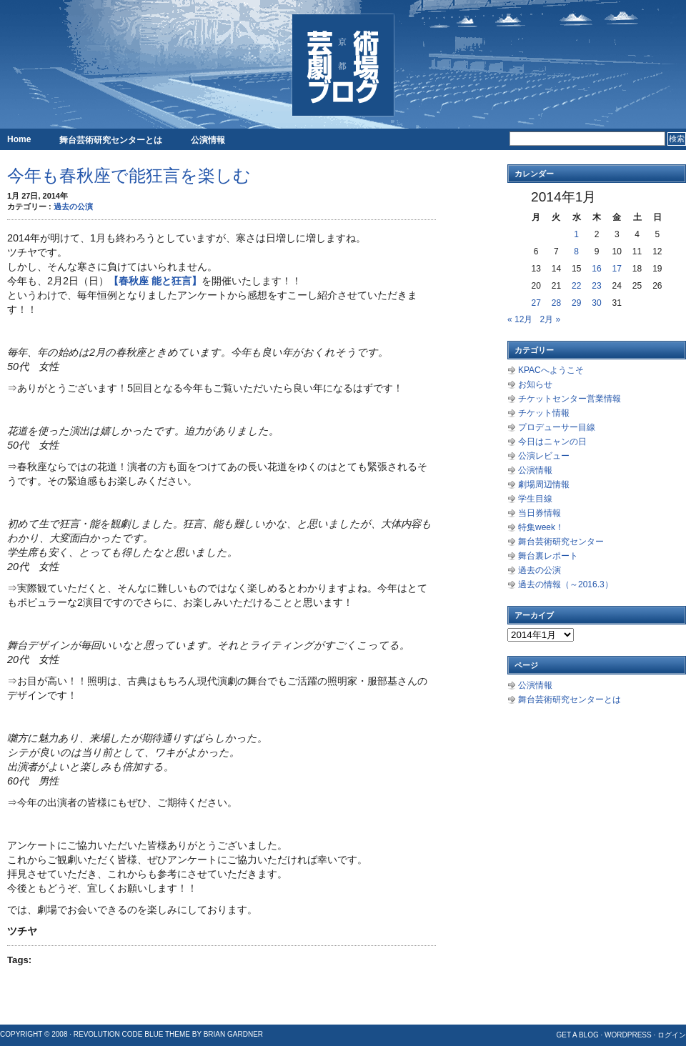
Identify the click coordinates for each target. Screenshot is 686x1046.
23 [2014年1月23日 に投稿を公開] (596, 286)
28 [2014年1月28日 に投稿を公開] (556, 303)
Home (19, 139)
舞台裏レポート (548, 556)
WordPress (628, 1035)
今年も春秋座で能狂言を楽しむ (129, 175)
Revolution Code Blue (119, 1034)
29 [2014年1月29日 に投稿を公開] (576, 303)
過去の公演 (73, 206)
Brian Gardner (233, 1034)
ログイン (671, 1035)
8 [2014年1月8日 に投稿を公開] (576, 251)
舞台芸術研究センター (561, 542)
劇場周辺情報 (544, 484)
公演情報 (208, 140)
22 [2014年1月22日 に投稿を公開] (576, 286)
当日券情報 (539, 513)
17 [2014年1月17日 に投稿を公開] (617, 269)
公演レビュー (544, 456)
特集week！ (541, 527)
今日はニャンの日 (552, 442)
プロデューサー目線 (556, 427)
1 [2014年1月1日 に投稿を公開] (576, 234)
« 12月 (519, 319)
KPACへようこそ (551, 370)
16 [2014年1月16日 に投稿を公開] (596, 269)
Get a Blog (577, 1035)
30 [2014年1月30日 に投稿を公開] (596, 303)
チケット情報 (544, 413)
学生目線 (535, 499)
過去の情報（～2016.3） (565, 584)
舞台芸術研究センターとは (110, 140)
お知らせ (535, 384)
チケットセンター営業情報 (569, 399)
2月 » (550, 319)
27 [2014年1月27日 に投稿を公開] (535, 303)
